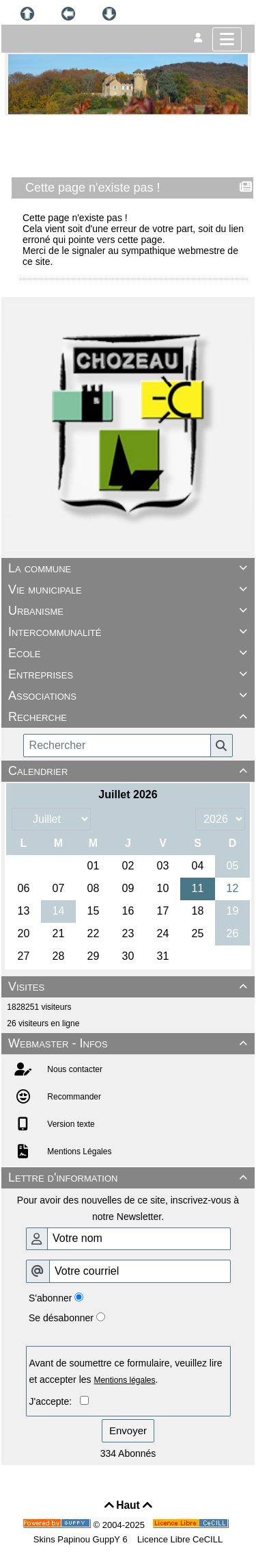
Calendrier (129, 771)
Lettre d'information (129, 1177)
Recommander (73, 1097)
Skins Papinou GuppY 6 (82, 1539)
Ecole (129, 653)
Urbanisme (129, 611)
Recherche (129, 717)
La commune (129, 568)
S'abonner (50, 1298)
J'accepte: (54, 1401)
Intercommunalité (129, 632)
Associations (129, 695)
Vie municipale (129, 589)
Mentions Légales (78, 1151)
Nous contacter (73, 1069)
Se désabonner (61, 1317)
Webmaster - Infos (129, 1043)
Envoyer (128, 1430)
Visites (129, 986)
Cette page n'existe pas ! (93, 187)
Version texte (70, 1124)
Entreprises (129, 674)
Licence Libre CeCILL (179, 1539)
